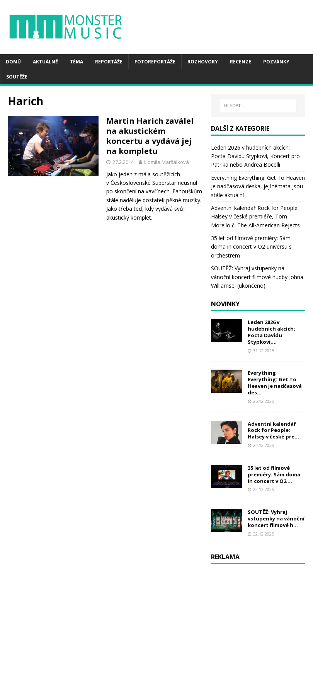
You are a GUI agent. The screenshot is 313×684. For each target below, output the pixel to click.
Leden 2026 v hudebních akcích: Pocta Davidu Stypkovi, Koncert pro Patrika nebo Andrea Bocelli (255, 156)
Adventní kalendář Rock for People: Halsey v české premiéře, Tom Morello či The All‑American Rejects (255, 216)
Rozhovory (202, 61)
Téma (76, 61)
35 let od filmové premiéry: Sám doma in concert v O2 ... (274, 474)
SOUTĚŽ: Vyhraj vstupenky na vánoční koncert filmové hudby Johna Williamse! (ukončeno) (257, 276)
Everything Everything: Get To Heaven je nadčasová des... (275, 382)
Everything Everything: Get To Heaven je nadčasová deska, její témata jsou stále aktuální (258, 186)
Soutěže (16, 76)
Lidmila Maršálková (166, 162)
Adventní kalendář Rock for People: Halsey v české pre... (273, 430)
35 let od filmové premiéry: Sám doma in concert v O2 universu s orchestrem (251, 246)
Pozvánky (276, 61)
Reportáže (108, 61)
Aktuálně (45, 61)
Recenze (240, 61)
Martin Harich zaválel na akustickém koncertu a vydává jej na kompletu (150, 136)
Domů (13, 61)
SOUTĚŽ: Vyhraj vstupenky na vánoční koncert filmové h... (276, 518)
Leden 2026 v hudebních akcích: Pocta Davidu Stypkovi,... (271, 332)
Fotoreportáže (154, 61)
